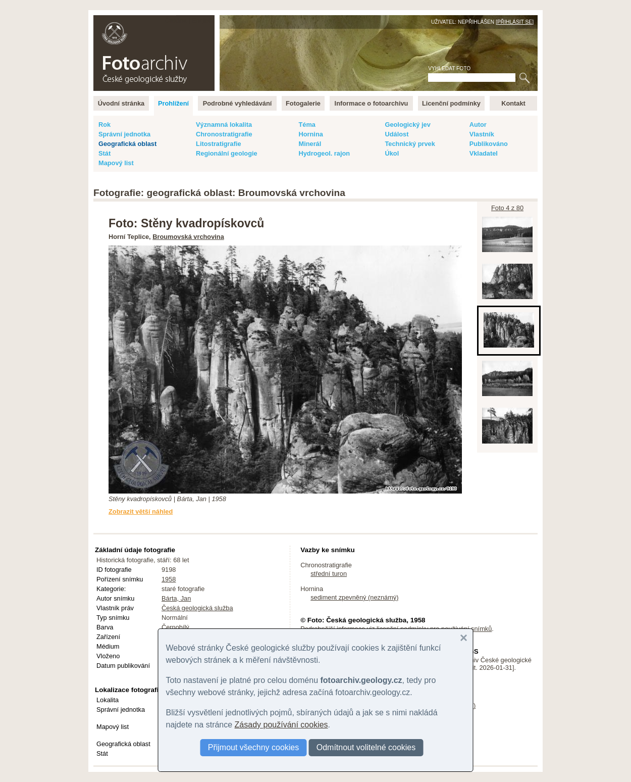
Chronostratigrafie (224, 134)
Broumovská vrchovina (188, 236)
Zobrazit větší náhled (141, 511)
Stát (104, 153)
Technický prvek (410, 144)
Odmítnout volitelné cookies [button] (366, 747)
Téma (306, 124)
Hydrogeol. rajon (324, 153)
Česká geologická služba (197, 608)
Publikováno (488, 144)
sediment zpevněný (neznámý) (354, 597)
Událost (396, 134)
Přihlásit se (514, 22)
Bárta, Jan (176, 598)
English (202, 20)
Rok (104, 124)
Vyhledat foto (449, 68)
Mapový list (116, 163)
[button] (464, 638)
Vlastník (481, 134)
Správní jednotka (124, 134)
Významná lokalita (224, 124)
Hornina (310, 134)
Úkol (392, 153)
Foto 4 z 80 (507, 208)
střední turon (328, 573)
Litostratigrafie (218, 144)
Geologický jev (407, 124)
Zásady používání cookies (281, 724)
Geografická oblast (127, 144)
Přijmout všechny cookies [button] (253, 747)
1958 (169, 579)
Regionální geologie (226, 153)
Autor (478, 124)
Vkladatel (483, 153)
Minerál (309, 144)
